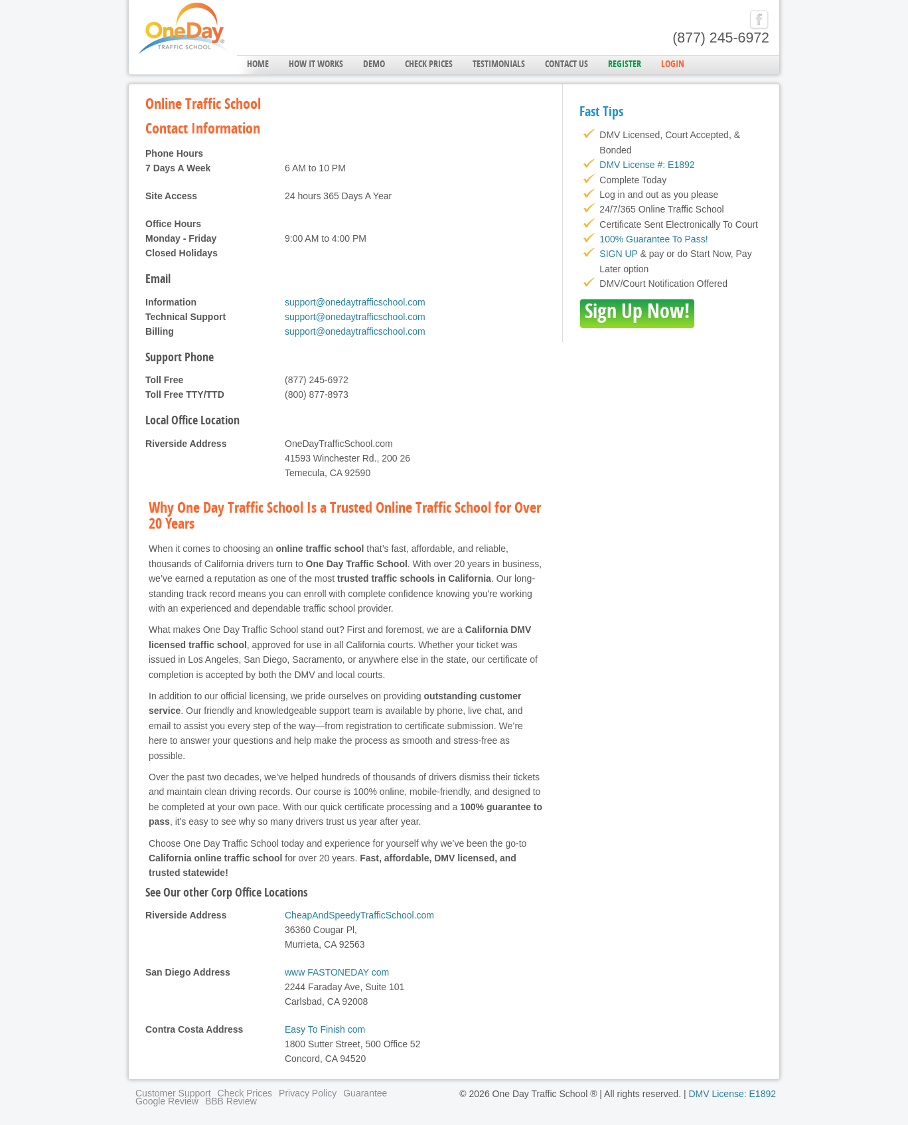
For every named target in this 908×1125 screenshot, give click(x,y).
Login (672, 65)
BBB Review (231, 1101)
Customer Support (173, 1093)
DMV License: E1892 (732, 1093)
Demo (374, 65)
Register (624, 65)
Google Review (166, 1101)
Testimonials (499, 65)
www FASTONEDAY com (337, 972)
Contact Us (566, 65)
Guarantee (365, 1093)
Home (258, 65)
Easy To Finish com (325, 1029)
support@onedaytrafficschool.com (355, 302)
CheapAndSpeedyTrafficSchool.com (359, 915)
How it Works (316, 65)
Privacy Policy (308, 1093)
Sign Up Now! (637, 313)
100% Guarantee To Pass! (653, 239)
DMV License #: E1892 (646, 164)
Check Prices (429, 65)
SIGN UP (618, 253)
